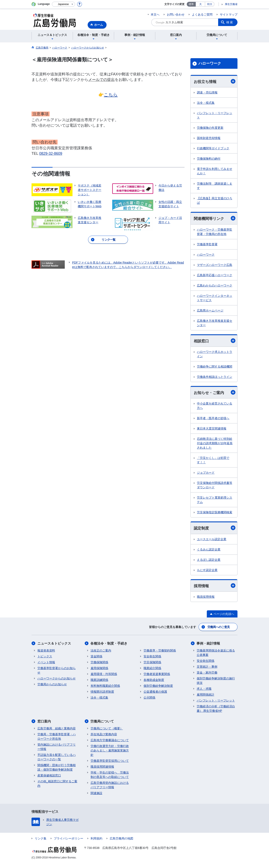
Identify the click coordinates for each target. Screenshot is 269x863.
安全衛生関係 (152, 656)
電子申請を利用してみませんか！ (214, 171)
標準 (191, 4)
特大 (209, 4)
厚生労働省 (231, 4)
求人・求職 (204, 688)
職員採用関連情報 (102, 766)
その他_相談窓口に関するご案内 (57, 783)
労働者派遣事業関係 (157, 674)
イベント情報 (46, 662)
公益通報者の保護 (155, 691)
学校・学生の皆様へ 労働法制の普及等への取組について (110, 775)
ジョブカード (206, 472)
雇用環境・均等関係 (104, 674)
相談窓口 (214, 340)
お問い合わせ (176, 14)
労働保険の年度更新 (210, 127)
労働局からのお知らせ (52, 684)
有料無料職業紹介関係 (105, 685)
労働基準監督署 (207, 244)
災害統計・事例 (207, 666)
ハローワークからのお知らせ (56, 678)
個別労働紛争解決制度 (158, 685)
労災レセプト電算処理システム (214, 500)
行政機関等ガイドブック (213, 148)
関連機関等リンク (214, 218)
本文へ (155, 14)
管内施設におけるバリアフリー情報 (56, 747)
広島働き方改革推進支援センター (214, 323)
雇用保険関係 (99, 668)
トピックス (44, 656)
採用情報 (214, 585)
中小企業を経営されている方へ (214, 406)
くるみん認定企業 (208, 549)
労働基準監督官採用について (110, 760)
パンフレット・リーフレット (214, 115)
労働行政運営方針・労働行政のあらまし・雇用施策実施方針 (110, 750)
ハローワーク (209, 63)
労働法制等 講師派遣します (214, 186)
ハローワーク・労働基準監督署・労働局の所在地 (214, 232)
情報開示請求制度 (102, 691)
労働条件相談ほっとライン (214, 376)
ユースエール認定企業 (211, 539)
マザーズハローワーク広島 (214, 265)
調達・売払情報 (207, 92)
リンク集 (40, 838)
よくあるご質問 (202, 14)
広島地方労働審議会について (110, 740)
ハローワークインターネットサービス (214, 298)
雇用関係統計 (205, 694)
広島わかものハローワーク (214, 285)
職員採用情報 (206, 596)
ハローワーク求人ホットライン (214, 354)
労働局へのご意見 (218, 627)
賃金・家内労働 (207, 672)
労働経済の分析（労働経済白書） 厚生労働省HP (216, 708)
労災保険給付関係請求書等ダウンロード (214, 485)
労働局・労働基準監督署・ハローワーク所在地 (56, 736)
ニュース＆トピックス (54, 643)
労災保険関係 (152, 662)
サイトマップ (228, 14)
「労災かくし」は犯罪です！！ (213, 460)
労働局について (102, 721)
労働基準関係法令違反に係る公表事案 (216, 653)
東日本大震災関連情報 (211, 428)
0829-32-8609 (50, 153)
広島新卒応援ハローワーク (214, 275)
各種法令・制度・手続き (109, 643)
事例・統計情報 (208, 643)
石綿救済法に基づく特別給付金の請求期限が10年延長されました (215, 443)
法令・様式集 (206, 102)
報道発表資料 (46, 650)
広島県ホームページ (210, 310)
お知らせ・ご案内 (214, 392)
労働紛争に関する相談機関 (214, 366)
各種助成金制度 (154, 680)
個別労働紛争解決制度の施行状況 (216, 680)
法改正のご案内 (101, 650)
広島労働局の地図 (121, 838)
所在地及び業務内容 (104, 734)
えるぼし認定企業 (208, 559)
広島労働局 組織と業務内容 (56, 728)
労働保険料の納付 (208, 158)
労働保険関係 (99, 662)
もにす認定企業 (207, 570)
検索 (229, 22)
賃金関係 (96, 656)
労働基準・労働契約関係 (160, 650)
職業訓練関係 (99, 680)
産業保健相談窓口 (49, 775)
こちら (111, 94)
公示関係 (149, 697)
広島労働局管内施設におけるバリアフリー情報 (110, 785)
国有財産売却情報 (208, 138)
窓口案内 (44, 721)
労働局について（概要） (107, 728)
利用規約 (96, 838)
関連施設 (96, 793)
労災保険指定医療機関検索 (214, 512)
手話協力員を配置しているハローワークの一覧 (56, 757)
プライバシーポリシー (68, 838)
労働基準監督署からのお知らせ (56, 670)
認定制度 (214, 528)
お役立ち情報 (214, 81)
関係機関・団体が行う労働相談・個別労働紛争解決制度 (56, 767)
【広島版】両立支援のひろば (214, 200)
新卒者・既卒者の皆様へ (213, 418)
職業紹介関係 (152, 668)
